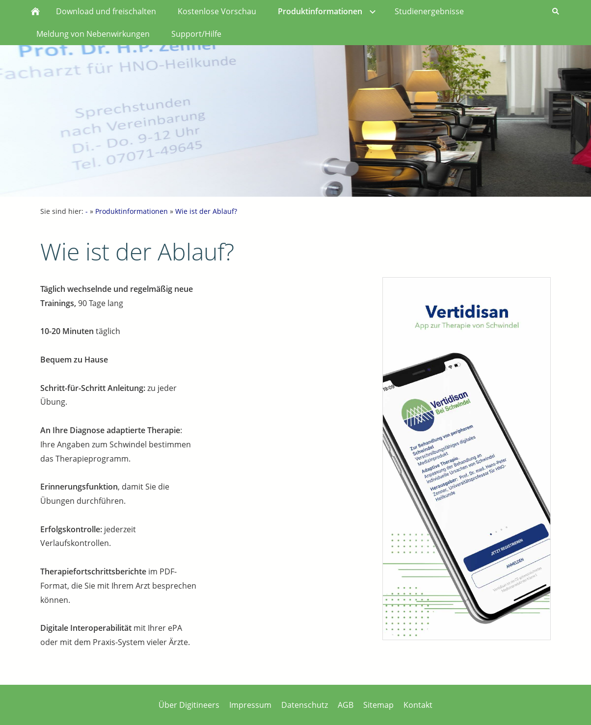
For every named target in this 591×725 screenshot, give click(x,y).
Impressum (250, 704)
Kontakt (417, 704)
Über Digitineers (189, 704)
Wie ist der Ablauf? (206, 211)
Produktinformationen (131, 211)
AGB (345, 704)
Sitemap (378, 704)
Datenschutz (304, 704)
